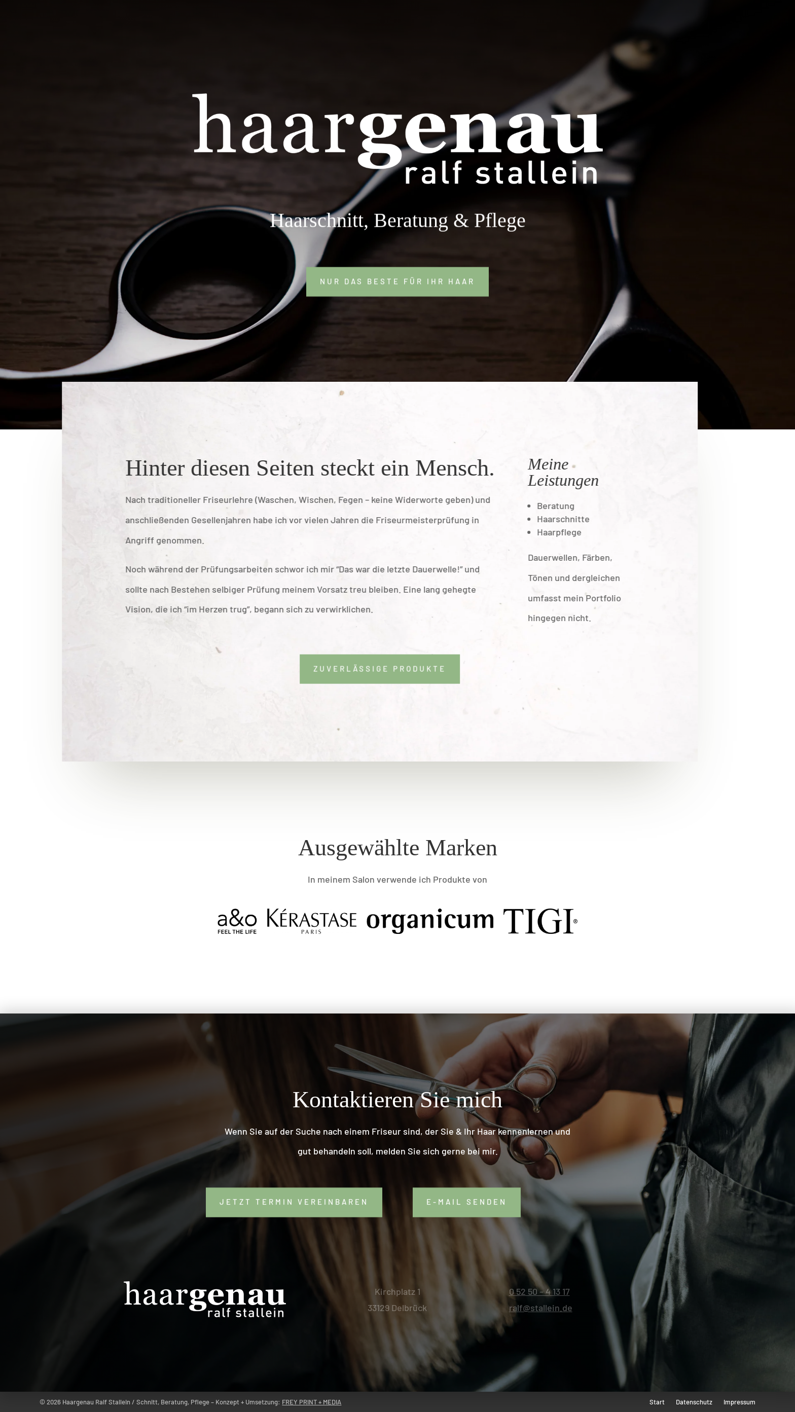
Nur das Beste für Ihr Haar (397, 280)
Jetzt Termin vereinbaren (294, 1201)
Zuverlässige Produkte (374, 668)
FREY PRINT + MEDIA (311, 1402)
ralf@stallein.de (540, 1307)
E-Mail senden (466, 1201)
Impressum (739, 1402)
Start (657, 1402)
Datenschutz (694, 1402)
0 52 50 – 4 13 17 (539, 1291)
